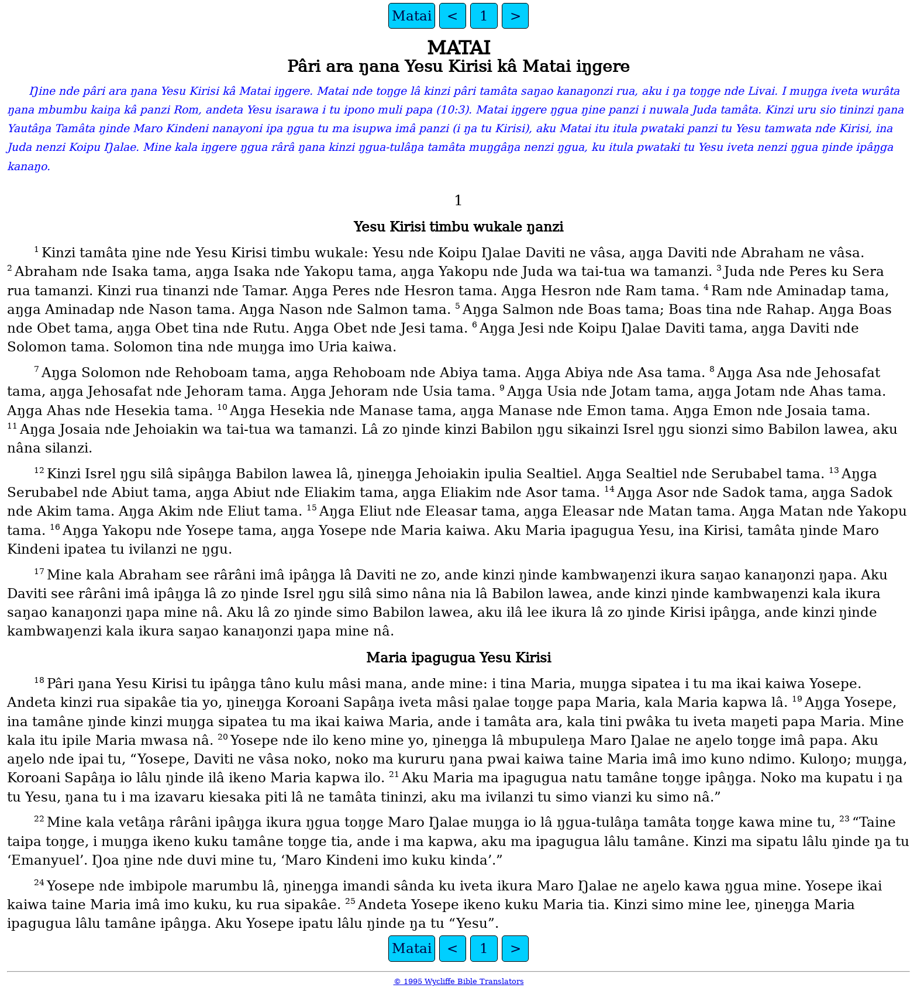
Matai (412, 15)
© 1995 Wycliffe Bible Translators (459, 981)
